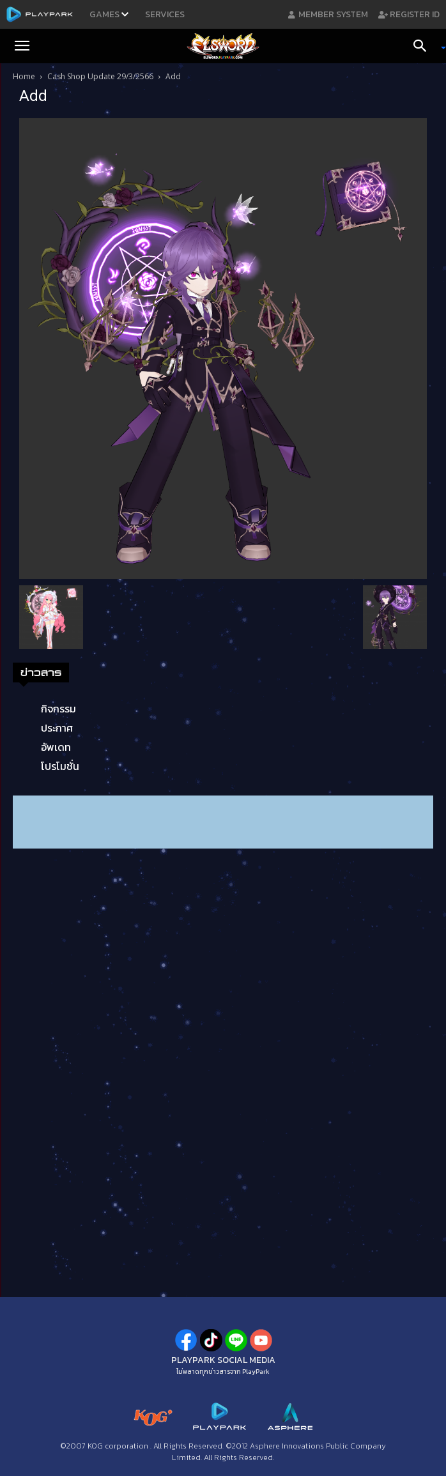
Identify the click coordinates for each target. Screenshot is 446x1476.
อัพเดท (56, 747)
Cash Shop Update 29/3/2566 (100, 76)
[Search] (424, 46)
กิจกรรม (58, 708)
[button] (21, 46)
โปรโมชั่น (60, 766)
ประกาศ (57, 727)
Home (24, 76)
